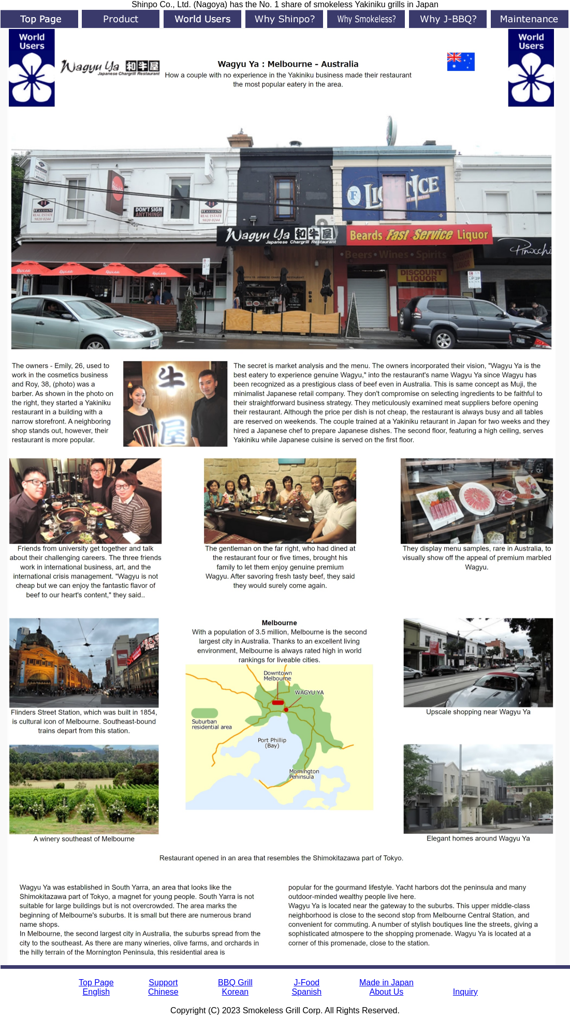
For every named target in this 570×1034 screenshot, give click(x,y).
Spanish (306, 991)
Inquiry (465, 991)
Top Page (96, 982)
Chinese (163, 991)
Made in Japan (386, 982)
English (96, 991)
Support (163, 982)
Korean (235, 991)
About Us (387, 991)
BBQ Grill (235, 982)
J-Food (306, 982)
